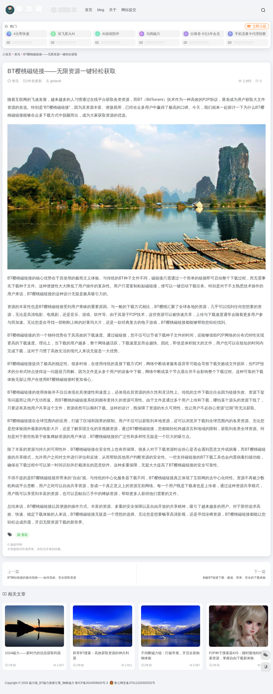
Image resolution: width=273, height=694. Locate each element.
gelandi (53, 81)
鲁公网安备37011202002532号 (132, 683)
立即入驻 (256, 26)
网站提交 (128, 10)
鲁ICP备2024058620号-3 (91, 683)
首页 (88, 10)
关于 (112, 10)
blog (100, 10)
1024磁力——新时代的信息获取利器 (33, 653)
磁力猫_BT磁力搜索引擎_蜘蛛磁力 (51, 683)
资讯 (17, 54)
